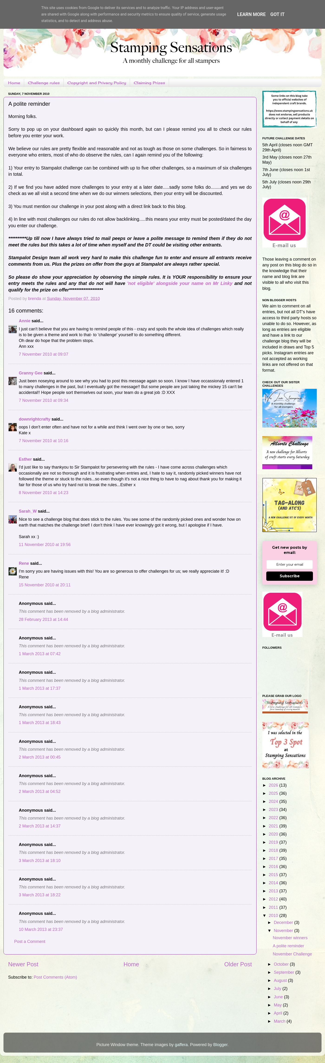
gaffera (181, 1044)
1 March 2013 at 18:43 (40, 722)
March (280, 1021)
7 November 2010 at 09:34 (43, 400)
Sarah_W (28, 511)
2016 (274, 866)
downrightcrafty (34, 419)
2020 (274, 834)
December (284, 922)
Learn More (251, 14)
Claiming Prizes (149, 82)
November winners (290, 937)
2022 (274, 817)
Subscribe (290, 576)
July (278, 988)
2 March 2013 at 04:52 (40, 791)
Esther (25, 459)
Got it (277, 14)
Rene (24, 563)
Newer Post (23, 964)
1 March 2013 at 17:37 (40, 688)
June (279, 997)
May (278, 1005)
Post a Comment (29, 941)
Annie (24, 321)
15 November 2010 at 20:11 (45, 585)
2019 (274, 842)
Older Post (238, 964)
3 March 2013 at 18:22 (40, 895)
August (281, 980)
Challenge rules (44, 82)
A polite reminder (288, 946)
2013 (274, 891)
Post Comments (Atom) (55, 977)
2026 (274, 785)
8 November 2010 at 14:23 (43, 492)
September (284, 972)
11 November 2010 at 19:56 (45, 544)
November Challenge (292, 954)
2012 (274, 899)
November (284, 930)
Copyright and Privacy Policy (96, 82)
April (278, 1013)
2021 (274, 826)
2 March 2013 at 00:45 (40, 757)
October (282, 964)
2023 (274, 809)
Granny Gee (30, 373)
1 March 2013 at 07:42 (40, 653)
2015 (274, 874)
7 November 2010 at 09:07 (43, 354)
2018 (274, 850)
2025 (274, 793)
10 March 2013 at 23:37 (41, 929)
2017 (274, 858)
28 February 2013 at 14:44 (43, 619)
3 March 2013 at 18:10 (40, 860)
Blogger (220, 1044)
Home (14, 82)
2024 (274, 801)
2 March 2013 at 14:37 (40, 826)
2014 (274, 883)
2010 (274, 915)
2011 (274, 907)
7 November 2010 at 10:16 (43, 440)
